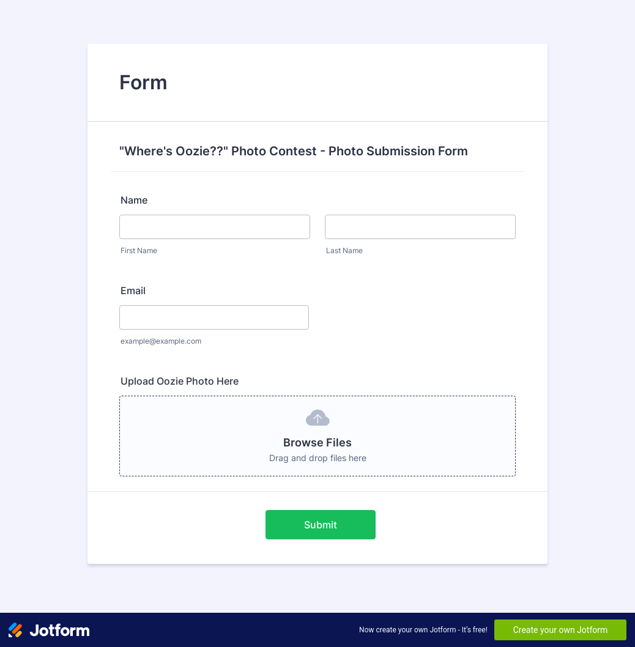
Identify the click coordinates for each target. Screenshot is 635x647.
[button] (317, 436)
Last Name (344, 250)
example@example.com (161, 341)
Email (133, 290)
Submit (320, 525)
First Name (139, 250)
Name (134, 200)
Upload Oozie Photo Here (180, 381)
